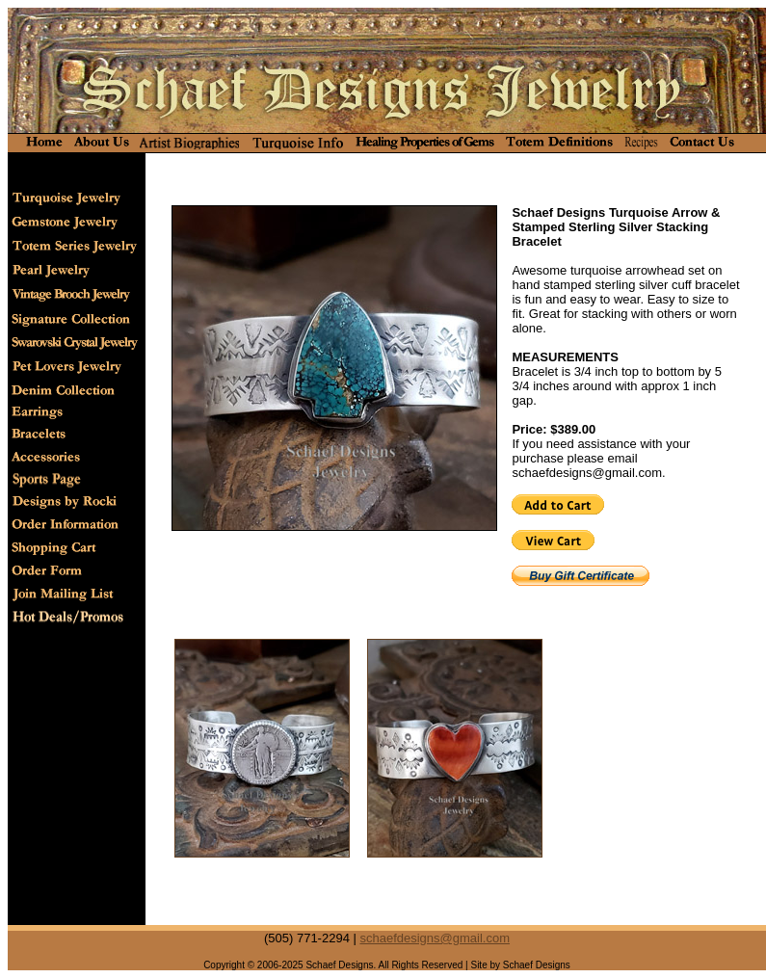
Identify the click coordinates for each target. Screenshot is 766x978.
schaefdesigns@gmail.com (434, 938)
